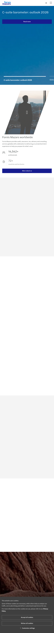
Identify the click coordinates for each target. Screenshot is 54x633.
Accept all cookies (27, 617)
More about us (27, 173)
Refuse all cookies (27, 623)
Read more (27, 21)
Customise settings (27, 628)
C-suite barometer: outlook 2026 (25, 12)
